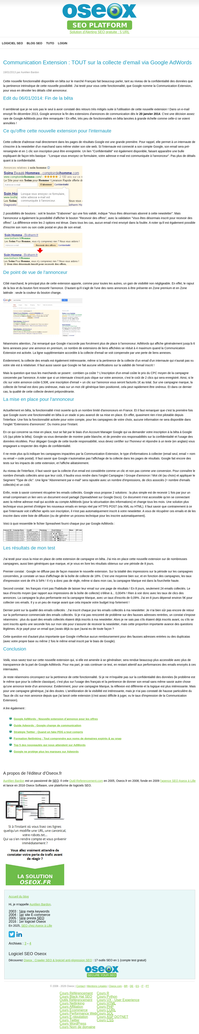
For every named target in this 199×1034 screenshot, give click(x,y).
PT (147, 986)
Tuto (50, 43)
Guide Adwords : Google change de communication (47, 725)
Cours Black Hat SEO (76, 996)
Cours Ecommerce (73, 1010)
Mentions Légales (97, 986)
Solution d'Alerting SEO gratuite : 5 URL (99, 32)
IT (142, 986)
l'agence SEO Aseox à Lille (178, 780)
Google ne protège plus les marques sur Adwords (46, 751)
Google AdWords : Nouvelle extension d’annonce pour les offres (56, 718)
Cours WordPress (73, 1023)
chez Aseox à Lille (36, 925)
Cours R (103, 993)
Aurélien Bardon (13, 780)
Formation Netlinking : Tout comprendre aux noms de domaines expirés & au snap (67, 738)
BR (126, 986)
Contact (80, 986)
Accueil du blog (19, 896)
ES (137, 986)
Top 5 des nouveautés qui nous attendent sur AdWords (50, 745)
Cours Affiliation (71, 1006)
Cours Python (107, 996)
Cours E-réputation (74, 1017)
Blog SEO (34, 43)
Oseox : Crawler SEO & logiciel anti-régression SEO (58, 960)
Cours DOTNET (112, 1017)
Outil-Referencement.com (86, 780)
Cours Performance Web (78, 1013)
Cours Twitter (69, 1020)
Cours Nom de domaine (77, 1027)
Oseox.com (115, 986)
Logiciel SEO (12, 43)
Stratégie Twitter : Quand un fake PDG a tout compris (48, 732)
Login (62, 43)
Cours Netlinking (72, 1003)
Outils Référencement (76, 1000)
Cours (106, 1003)
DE (132, 986)
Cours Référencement (76, 993)
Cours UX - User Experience (118, 1000)
